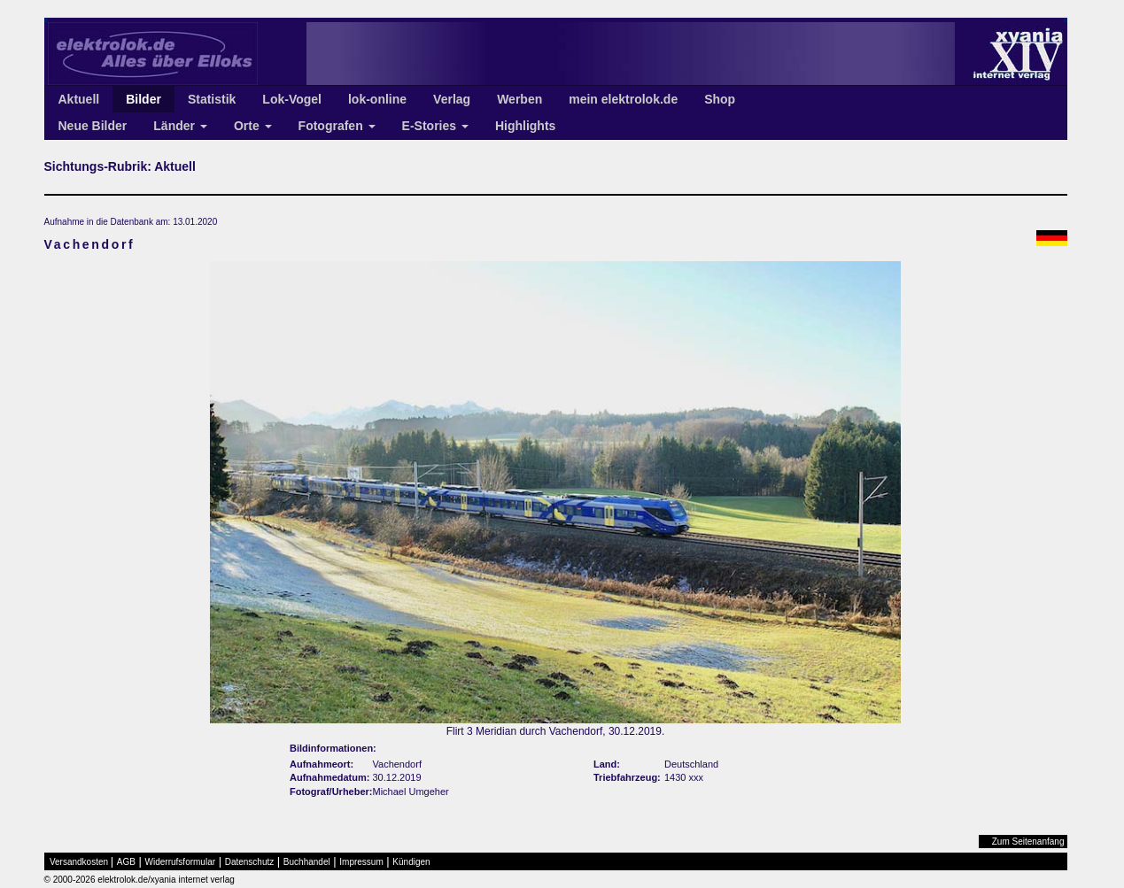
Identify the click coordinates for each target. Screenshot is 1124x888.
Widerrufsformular (180, 862)
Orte (253, 126)
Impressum (361, 862)
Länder (180, 126)
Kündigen (411, 862)
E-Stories (435, 126)
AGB (126, 862)
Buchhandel (306, 862)
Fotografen (337, 126)
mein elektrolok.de (623, 99)
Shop (719, 99)
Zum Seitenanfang (1028, 841)
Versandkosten (79, 862)
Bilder (143, 99)
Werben (519, 99)
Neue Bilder (93, 126)
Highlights (525, 126)
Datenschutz (250, 862)
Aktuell (79, 99)
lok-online (377, 99)
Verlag (451, 99)
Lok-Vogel (292, 99)
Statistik (212, 99)
